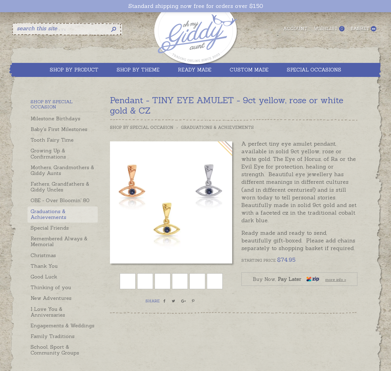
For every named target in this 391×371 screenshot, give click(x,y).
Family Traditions (53, 336)
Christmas (43, 255)
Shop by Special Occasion (142, 127)
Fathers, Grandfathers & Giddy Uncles (60, 187)
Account (295, 28)
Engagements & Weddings (62, 325)
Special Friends (50, 228)
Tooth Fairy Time (52, 140)
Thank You (44, 266)
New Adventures (51, 298)
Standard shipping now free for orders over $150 (195, 6)
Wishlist (329, 28)
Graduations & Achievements (48, 214)
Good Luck (44, 277)
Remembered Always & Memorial (59, 241)
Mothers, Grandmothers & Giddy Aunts (62, 170)
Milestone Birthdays (55, 118)
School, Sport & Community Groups (55, 350)
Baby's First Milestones (59, 129)
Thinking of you (51, 287)
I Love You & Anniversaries (48, 312)
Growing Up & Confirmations (48, 153)
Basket (363, 28)
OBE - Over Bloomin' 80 (60, 200)
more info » (335, 279)
